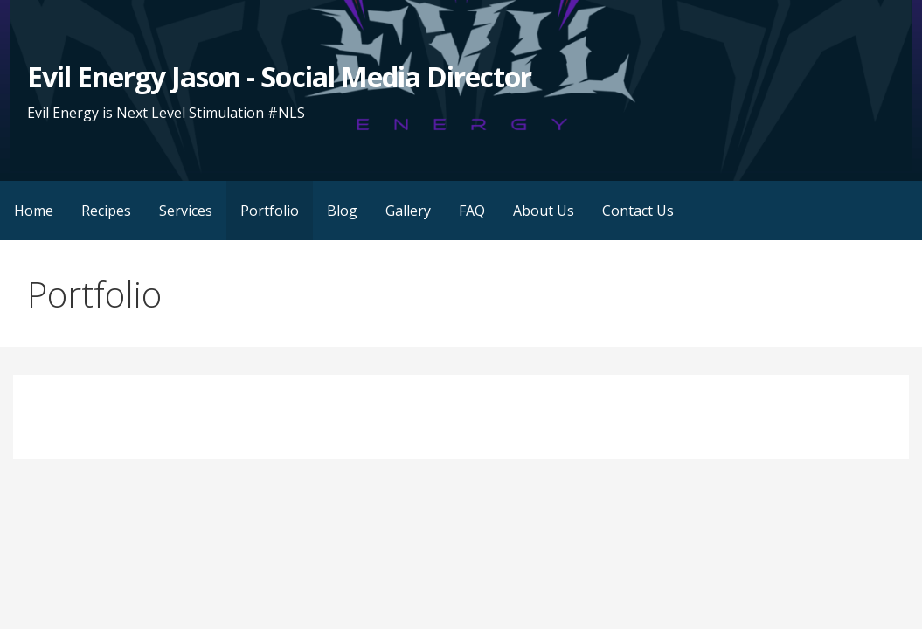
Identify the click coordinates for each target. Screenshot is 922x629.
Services (185, 210)
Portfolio (269, 210)
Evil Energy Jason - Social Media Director (279, 76)
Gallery (408, 210)
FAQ (472, 210)
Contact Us (638, 210)
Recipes (106, 210)
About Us (543, 210)
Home (33, 210)
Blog (342, 210)
